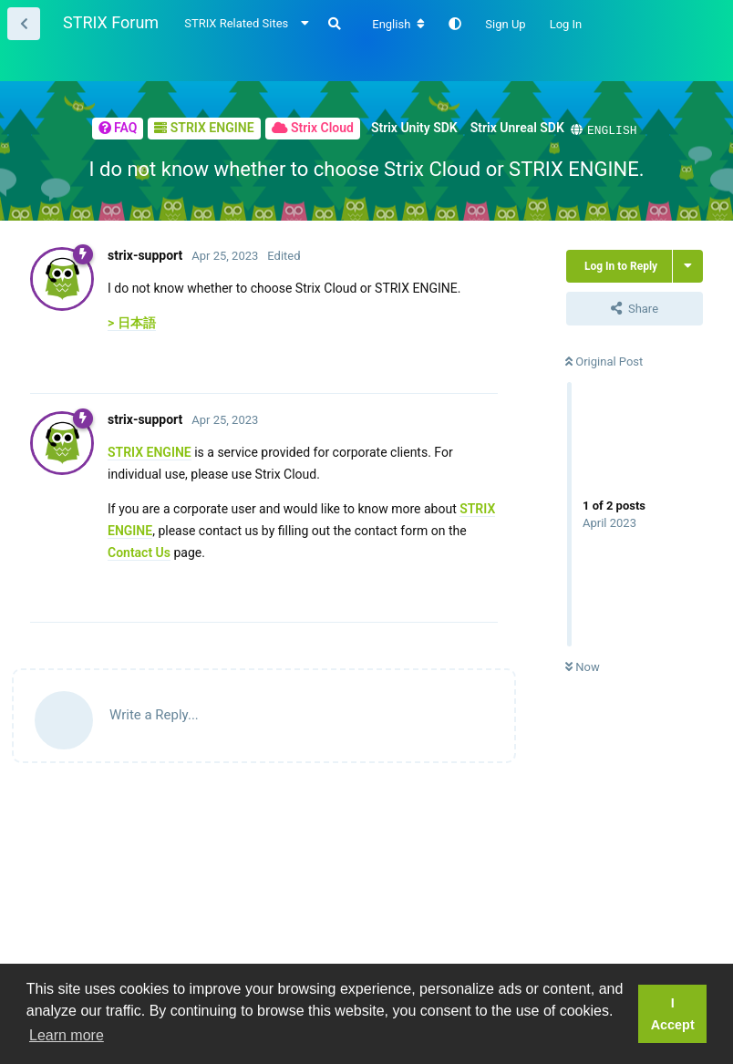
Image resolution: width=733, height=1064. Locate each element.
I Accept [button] (673, 1014)
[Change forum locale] (398, 24)
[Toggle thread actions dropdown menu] (688, 265)
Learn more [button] (66, 1035)
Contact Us (139, 551)
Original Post (604, 360)
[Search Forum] (334, 23)
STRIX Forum (111, 22)
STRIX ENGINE (149, 451)
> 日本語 (132, 322)
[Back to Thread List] (23, 23)
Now (582, 666)
